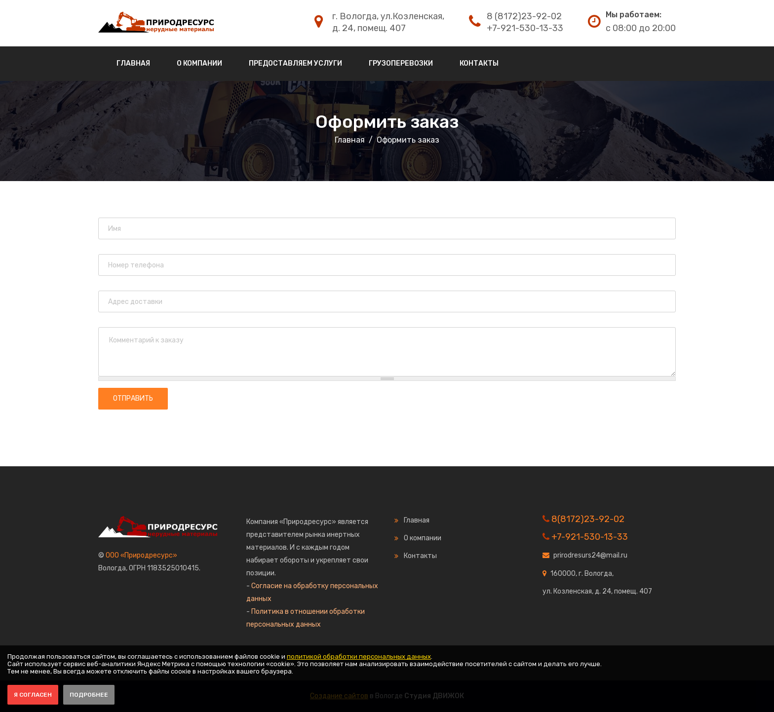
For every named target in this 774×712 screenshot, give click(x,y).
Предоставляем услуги (295, 63)
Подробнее (89, 694)
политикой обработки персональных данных (359, 656)
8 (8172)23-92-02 (524, 16)
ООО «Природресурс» (141, 555)
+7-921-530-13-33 (525, 28)
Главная (133, 63)
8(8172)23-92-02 (587, 519)
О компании (199, 63)
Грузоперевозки (401, 63)
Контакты (479, 63)
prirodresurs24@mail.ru (590, 555)
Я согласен (33, 694)
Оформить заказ (387, 121)
